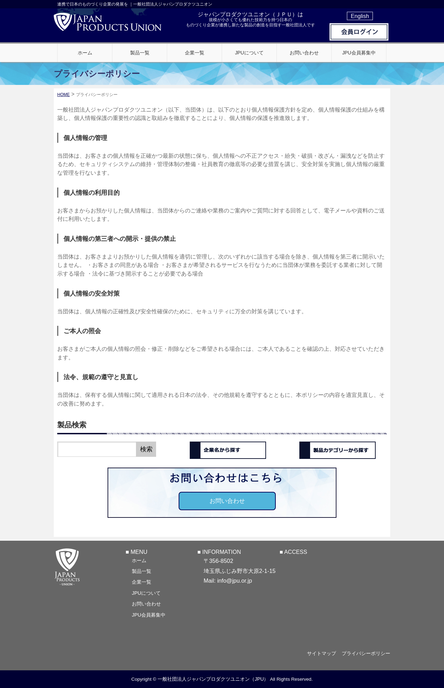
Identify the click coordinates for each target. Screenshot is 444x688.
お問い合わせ (227, 501)
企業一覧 (141, 581)
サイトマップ (319, 653)
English (360, 16)
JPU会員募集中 (148, 614)
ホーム (139, 560)
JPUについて (146, 592)
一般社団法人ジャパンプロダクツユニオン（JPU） (212, 679)
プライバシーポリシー (366, 653)
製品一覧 (141, 571)
